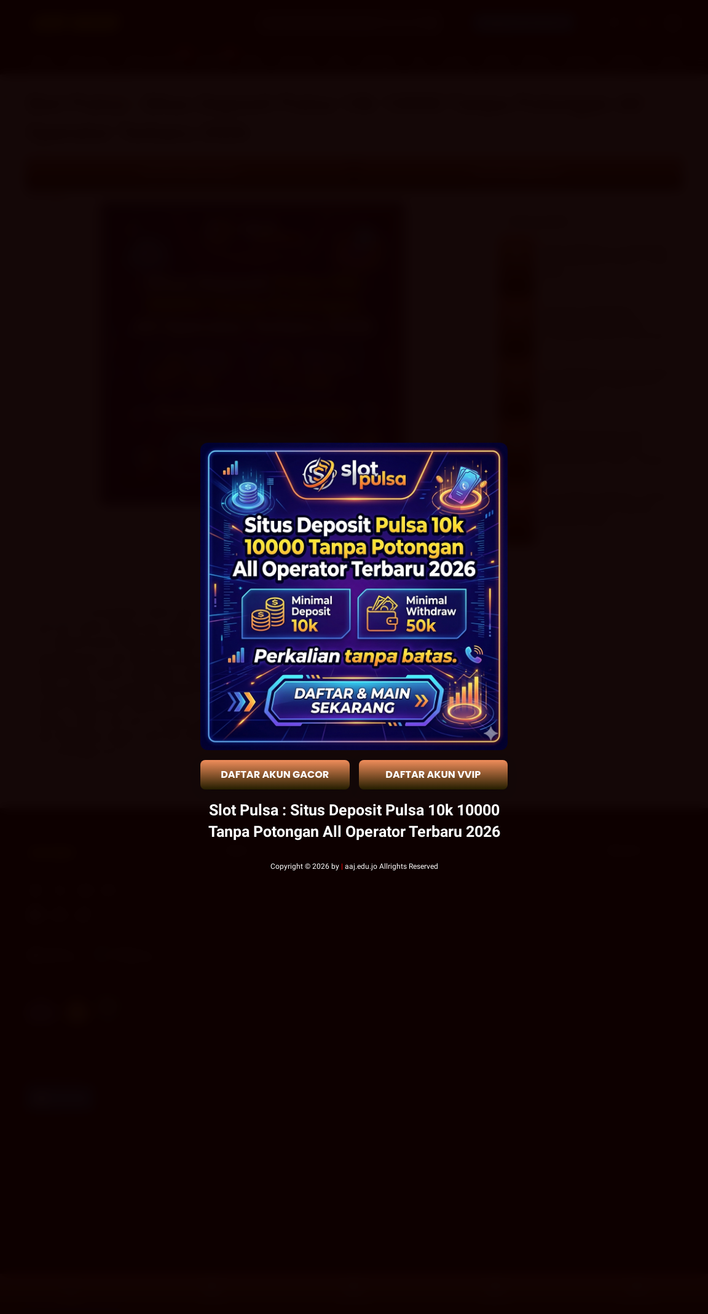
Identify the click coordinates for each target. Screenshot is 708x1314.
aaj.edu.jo (361, 866)
